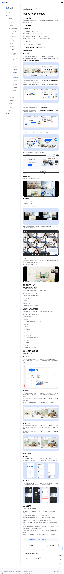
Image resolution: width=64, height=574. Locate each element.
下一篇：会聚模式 (52, 545)
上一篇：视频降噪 (29, 545)
